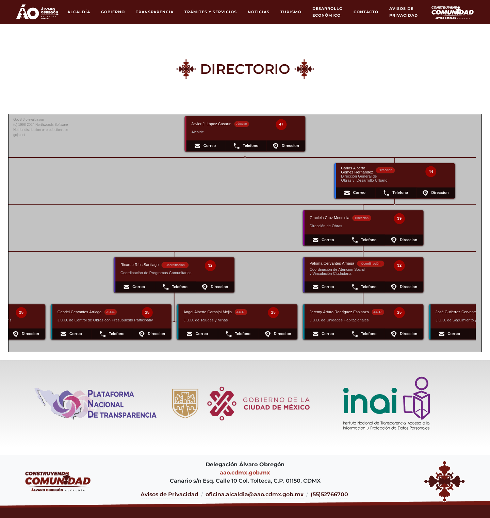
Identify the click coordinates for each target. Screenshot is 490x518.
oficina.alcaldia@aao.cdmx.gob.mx (255, 494)
